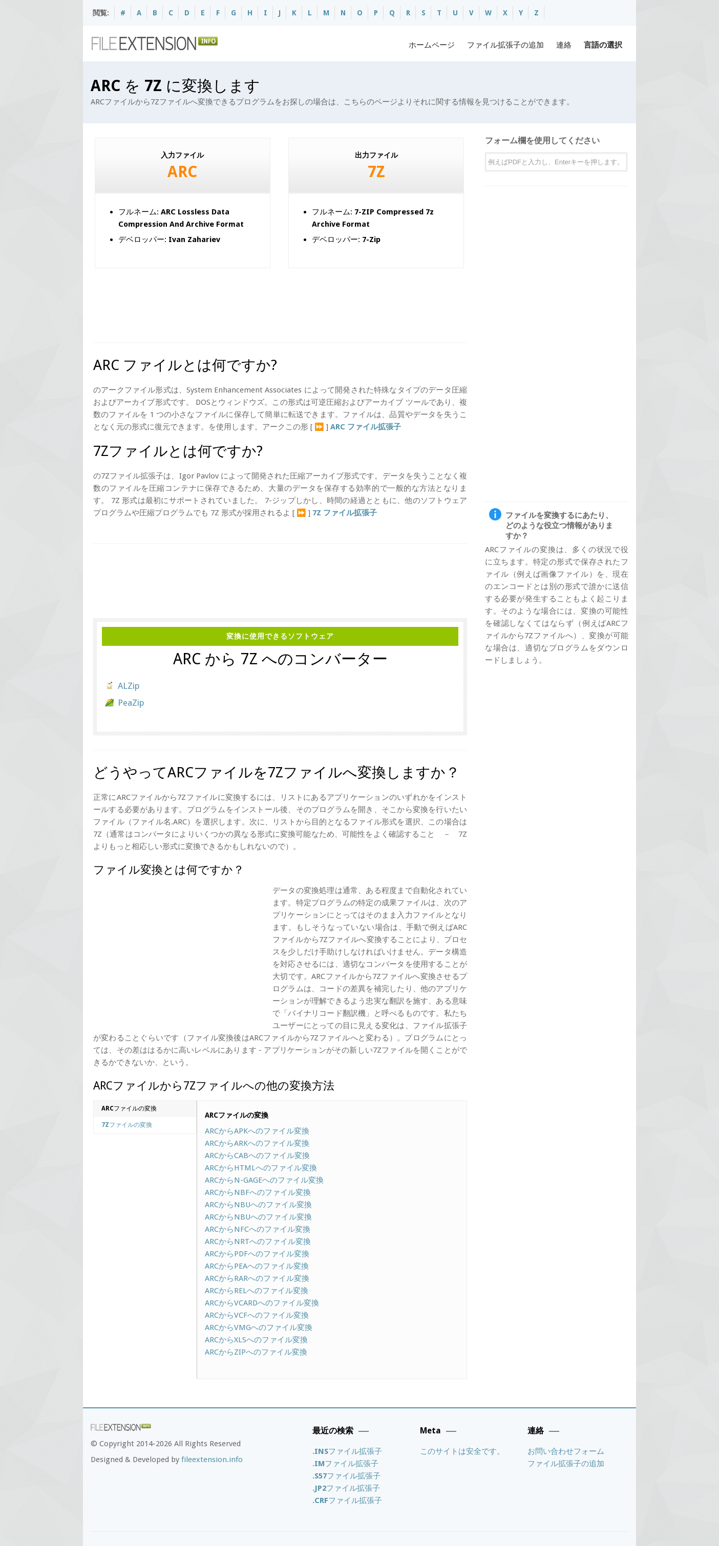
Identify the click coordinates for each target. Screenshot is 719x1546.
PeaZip (131, 703)
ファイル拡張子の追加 (505, 45)
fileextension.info (212, 1459)
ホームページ (432, 45)
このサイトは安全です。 (462, 1451)
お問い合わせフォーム (565, 1451)
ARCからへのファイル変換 (257, 1131)
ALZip (129, 686)
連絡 (564, 45)
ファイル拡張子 (347, 1451)
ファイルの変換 (129, 1108)
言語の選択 (603, 45)
